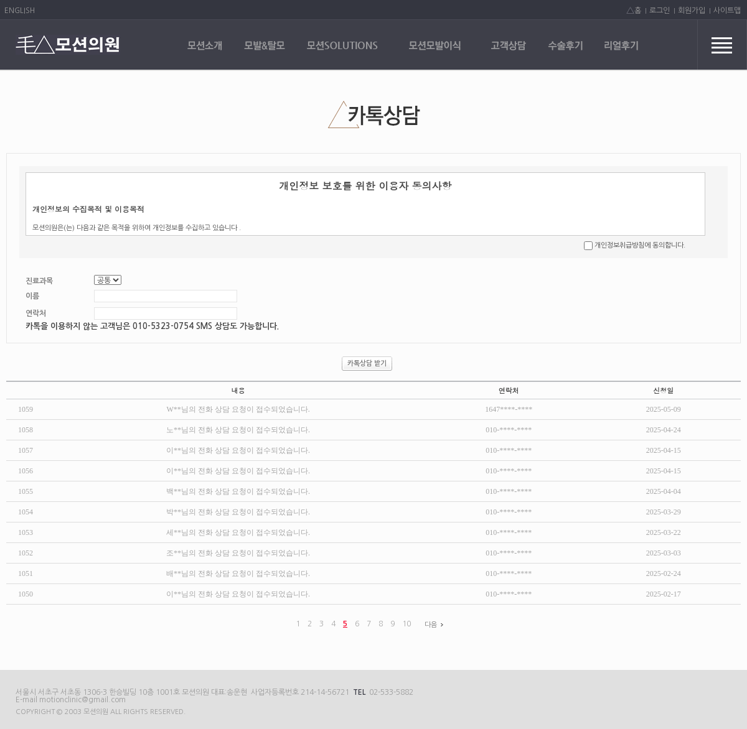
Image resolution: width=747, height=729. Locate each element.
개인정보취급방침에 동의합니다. (639, 245)
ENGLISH (19, 10)
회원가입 (691, 10)
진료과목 (39, 281)
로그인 (659, 10)
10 (406, 624)
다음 (436, 624)
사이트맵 (727, 10)
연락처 (36, 313)
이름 (32, 296)
